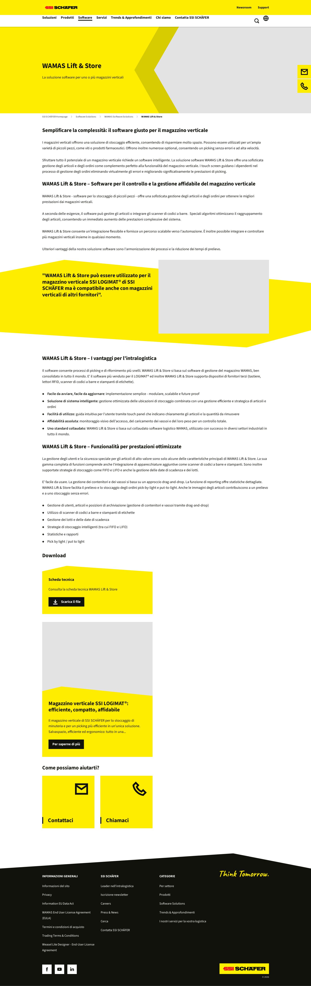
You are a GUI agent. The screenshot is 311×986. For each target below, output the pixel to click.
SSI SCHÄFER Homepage (55, 116)
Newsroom (244, 7)
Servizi (103, 21)
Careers (106, 903)
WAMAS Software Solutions (118, 116)
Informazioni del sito (56, 886)
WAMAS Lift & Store (151, 116)
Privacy (47, 895)
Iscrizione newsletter (114, 895)
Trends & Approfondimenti (132, 21)
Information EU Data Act (58, 903)
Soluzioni (49, 21)
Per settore (166, 886)
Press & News (109, 912)
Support (263, 7)
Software (86, 21)
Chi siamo (163, 21)
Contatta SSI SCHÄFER (191, 21)
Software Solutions (86, 116)
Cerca (104, 921)
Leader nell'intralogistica (117, 886)
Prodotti (68, 21)
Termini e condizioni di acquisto (63, 927)
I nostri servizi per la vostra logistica (182, 921)
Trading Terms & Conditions (60, 935)
